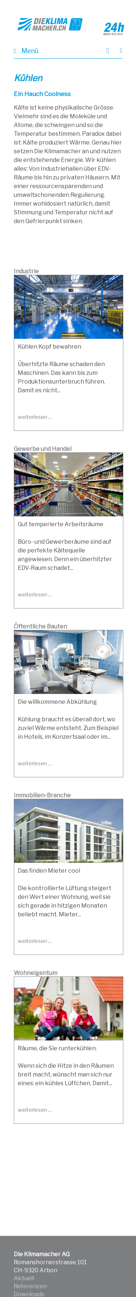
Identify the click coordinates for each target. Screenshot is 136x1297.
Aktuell (24, 1278)
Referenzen (30, 1286)
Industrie (26, 271)
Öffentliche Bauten (40, 626)
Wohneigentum (35, 972)
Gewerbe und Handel (42, 448)
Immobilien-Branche (42, 795)
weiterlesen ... (34, 417)
